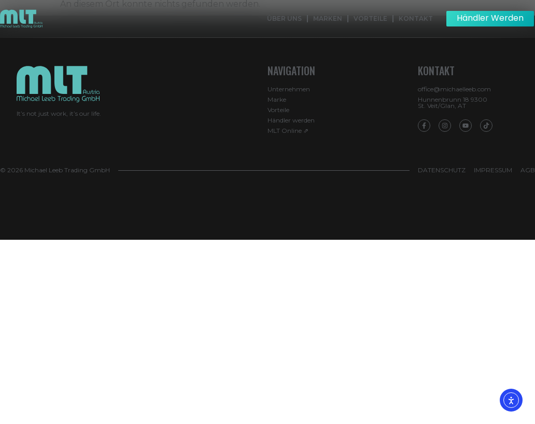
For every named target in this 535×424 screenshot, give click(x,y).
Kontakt (416, 18)
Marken (327, 18)
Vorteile (370, 18)
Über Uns (284, 18)
